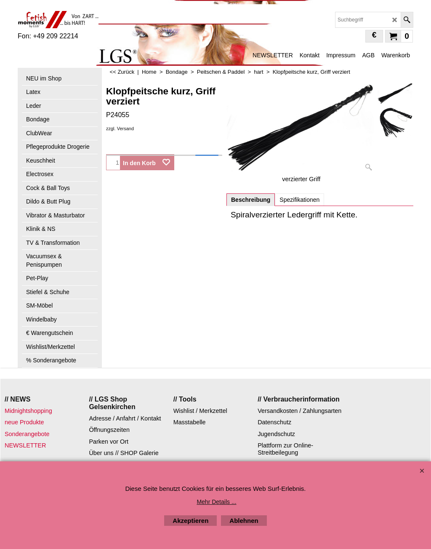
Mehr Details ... (216, 501)
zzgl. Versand (120, 128)
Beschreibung (250, 199)
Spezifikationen (299, 199)
